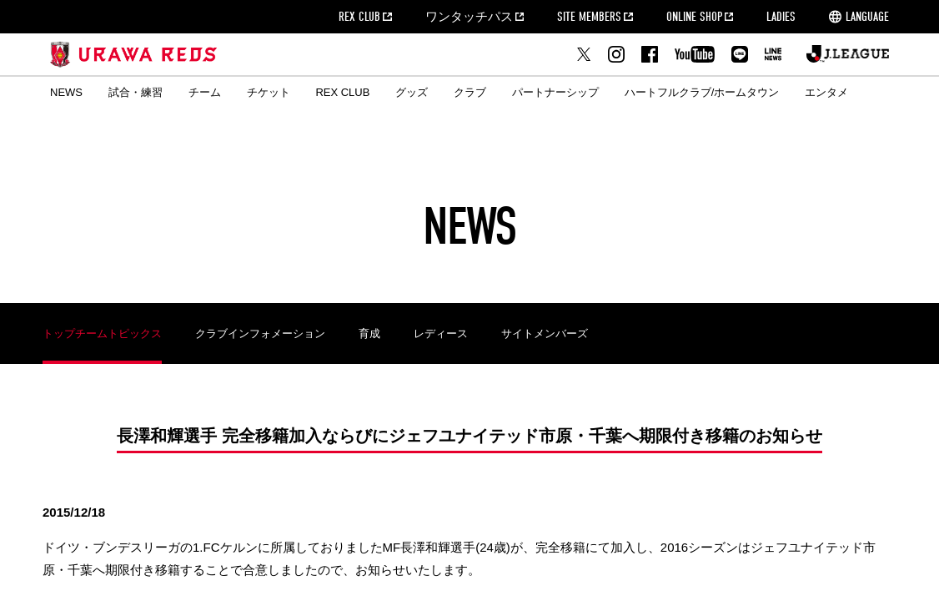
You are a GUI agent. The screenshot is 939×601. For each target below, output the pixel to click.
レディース (441, 333)
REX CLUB (359, 16)
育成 (369, 333)
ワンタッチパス (469, 16)
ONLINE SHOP (694, 16)
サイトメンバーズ (544, 333)
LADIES (781, 16)
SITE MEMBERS (589, 16)
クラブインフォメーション (260, 333)
